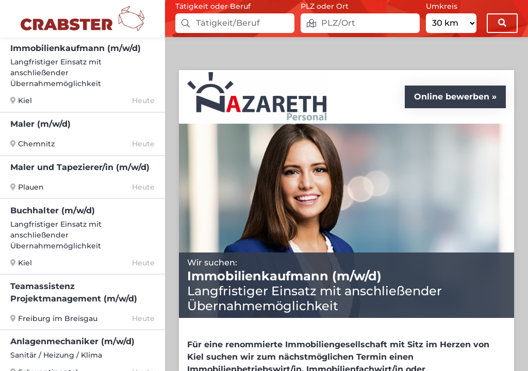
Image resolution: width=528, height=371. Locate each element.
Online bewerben (451, 97)
